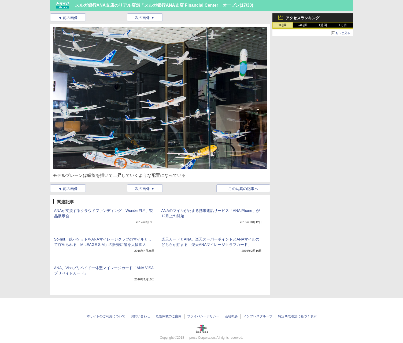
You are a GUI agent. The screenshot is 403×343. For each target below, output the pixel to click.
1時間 (282, 25)
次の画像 (142, 18)
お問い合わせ (140, 316)
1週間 (323, 25)
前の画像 (70, 18)
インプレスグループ (257, 316)
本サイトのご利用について (106, 316)
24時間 (303, 25)
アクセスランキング (302, 18)
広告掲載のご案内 (169, 316)
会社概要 (231, 316)
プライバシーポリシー (203, 316)
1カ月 (343, 25)
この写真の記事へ (243, 188)
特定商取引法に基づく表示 (297, 316)
